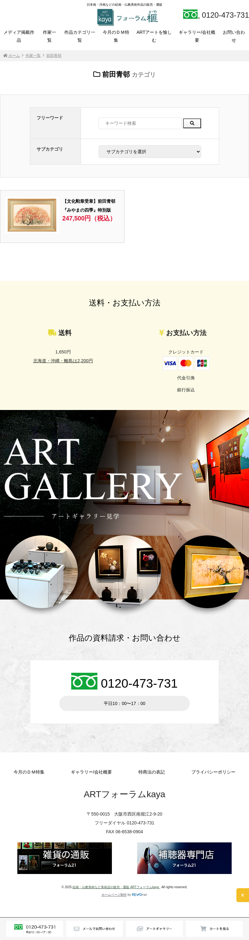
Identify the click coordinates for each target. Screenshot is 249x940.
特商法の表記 (151, 771)
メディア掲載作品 (18, 36)
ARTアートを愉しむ (154, 36)
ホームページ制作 (114, 894)
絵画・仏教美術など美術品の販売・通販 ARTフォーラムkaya (116, 887)
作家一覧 (49, 36)
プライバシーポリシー (213, 771)
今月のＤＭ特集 (116, 36)
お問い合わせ (234, 36)
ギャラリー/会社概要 (197, 36)
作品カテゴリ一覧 (79, 36)
